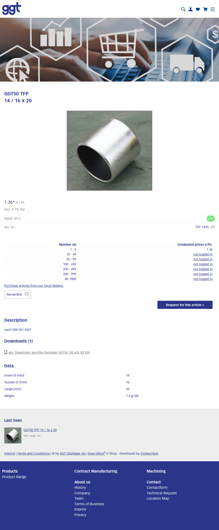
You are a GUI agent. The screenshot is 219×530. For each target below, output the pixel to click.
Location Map (158, 498)
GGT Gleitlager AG (73, 453)
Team (78, 498)
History (80, 487)
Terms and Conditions (33, 453)
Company (82, 493)
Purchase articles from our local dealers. (34, 286)
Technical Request (162, 493)
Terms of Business (89, 504)
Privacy (80, 514)
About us (82, 482)
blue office (97, 453)
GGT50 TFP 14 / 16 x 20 (40, 430)
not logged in (203, 254)
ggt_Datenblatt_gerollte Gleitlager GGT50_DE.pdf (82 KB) (47, 352)
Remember (18, 294)
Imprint (9, 453)
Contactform (157, 487)
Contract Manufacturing (95, 471)
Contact (154, 482)
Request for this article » (185, 305)
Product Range (14, 477)
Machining (156, 471)
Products (10, 471)
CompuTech (149, 453)
